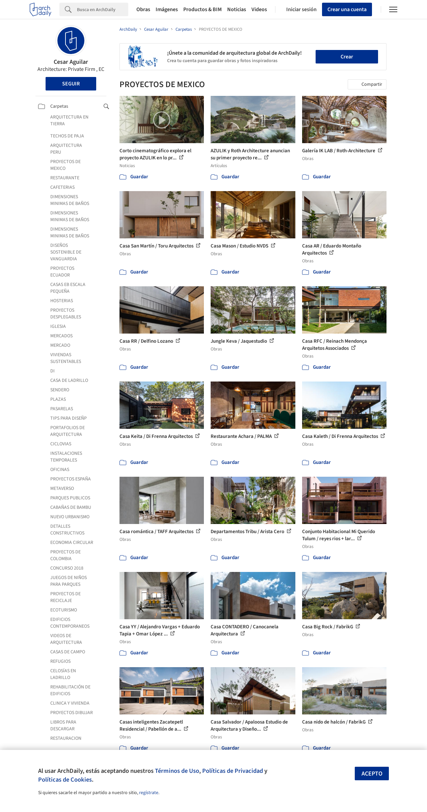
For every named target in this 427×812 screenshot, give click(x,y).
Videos (259, 9)
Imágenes (167, 9)
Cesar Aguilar (71, 62)
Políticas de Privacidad (232, 770)
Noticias (236, 9)
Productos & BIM (202, 9)
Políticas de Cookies (65, 779)
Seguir (71, 83)
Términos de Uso (177, 770)
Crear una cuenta (347, 9)
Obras (143, 9)
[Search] (102, 9)
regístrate (148, 792)
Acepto (372, 773)
